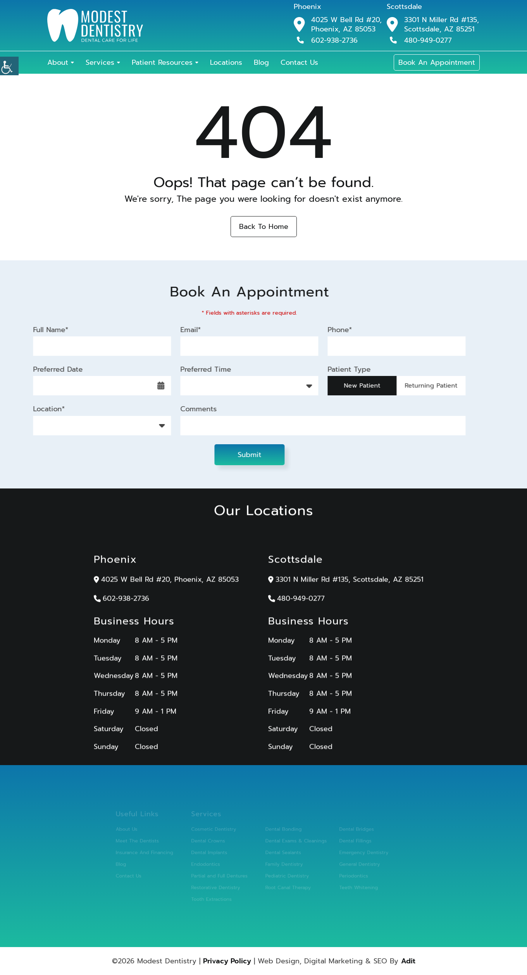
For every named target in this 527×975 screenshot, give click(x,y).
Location (48, 425)
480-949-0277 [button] (421, 40)
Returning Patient (426, 385)
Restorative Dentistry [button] (219, 885)
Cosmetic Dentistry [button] (217, 831)
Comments (193, 409)
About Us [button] (136, 831)
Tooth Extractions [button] (215, 896)
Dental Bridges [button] (350, 831)
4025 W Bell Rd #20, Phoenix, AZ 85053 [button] (346, 24)
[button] (9, 66)
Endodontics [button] (209, 863)
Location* (44, 409)
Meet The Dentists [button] (146, 842)
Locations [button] (226, 62)
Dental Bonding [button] (282, 831)
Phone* (334, 329)
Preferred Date (53, 369)
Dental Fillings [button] (349, 842)
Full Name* (45, 329)
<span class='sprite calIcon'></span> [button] (156, 385)
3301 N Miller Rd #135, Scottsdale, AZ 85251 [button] (441, 24)
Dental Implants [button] (213, 853)
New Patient (357, 385)
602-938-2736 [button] (327, 40)
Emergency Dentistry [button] (357, 853)
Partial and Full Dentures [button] (222, 874)
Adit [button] (408, 961)
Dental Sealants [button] (281, 853)
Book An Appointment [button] (436, 62)
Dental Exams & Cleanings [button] (293, 842)
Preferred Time (200, 369)
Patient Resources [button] (162, 62)
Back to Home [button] (263, 226)
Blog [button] (261, 62)
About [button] (57, 62)
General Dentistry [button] (353, 863)
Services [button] (100, 62)
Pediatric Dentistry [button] (285, 874)
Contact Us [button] (299, 62)
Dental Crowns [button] (212, 842)
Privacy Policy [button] (227, 961)
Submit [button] (244, 454)
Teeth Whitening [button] (352, 885)
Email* (185, 329)
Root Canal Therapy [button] (286, 885)
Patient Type (343, 369)
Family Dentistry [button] (282, 863)
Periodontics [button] (347, 874)
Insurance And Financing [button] (153, 853)
